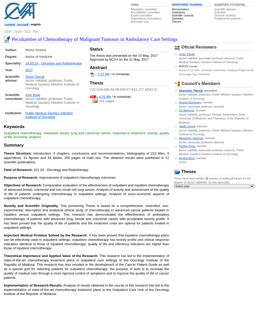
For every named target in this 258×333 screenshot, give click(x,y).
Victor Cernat (34, 77)
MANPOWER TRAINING (187, 4)
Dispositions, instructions (146, 18)
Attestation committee (144, 9)
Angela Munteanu (190, 102)
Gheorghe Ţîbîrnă (191, 90)
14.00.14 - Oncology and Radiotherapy (53, 63)
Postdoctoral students (227, 18)
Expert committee (141, 15)
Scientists (220, 12)
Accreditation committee (145, 12)
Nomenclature (180, 9)
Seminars (178, 18)
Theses (176, 21)
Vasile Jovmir (187, 126)
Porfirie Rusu (187, 146)
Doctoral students (225, 15)
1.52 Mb (104, 74)
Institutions (178, 12)
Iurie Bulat (32, 95)
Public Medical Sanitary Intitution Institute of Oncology (49, 115)
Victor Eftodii (187, 54)
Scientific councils (183, 15)
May (35, 31)
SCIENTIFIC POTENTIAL (230, 4)
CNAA (135, 4)
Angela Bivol (187, 158)
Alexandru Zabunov (191, 138)
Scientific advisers (225, 9)
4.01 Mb (105, 97)
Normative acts (140, 21)
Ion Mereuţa (186, 110)
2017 (28, 31)
